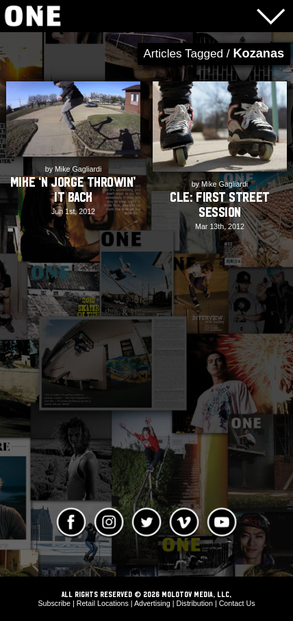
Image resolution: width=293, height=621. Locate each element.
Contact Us (237, 603)
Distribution (194, 603)
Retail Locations (103, 603)
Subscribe (54, 603)
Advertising (152, 603)
